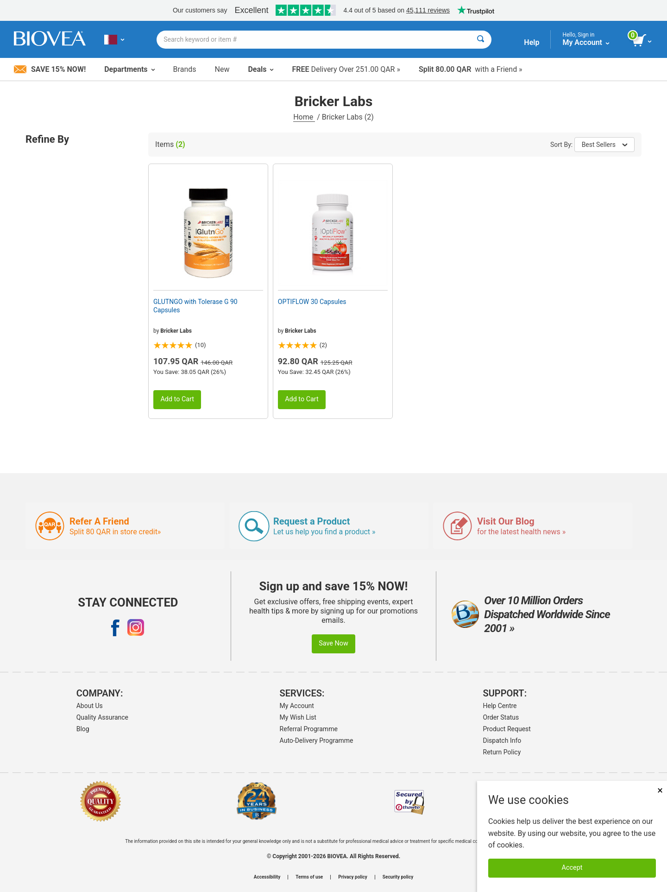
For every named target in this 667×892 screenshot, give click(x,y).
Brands (184, 69)
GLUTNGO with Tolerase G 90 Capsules (195, 306)
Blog (82, 729)
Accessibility (267, 877)
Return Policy (502, 752)
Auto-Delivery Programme (316, 740)
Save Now (333, 643)
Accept (572, 868)
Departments (129, 69)
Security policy (398, 877)
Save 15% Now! (50, 69)
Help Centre (500, 705)
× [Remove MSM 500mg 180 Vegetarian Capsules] (660, 790)
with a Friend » (470, 69)
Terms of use (309, 877)
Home (304, 117)
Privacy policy (352, 877)
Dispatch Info (502, 740)
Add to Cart (177, 399)
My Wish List (298, 717)
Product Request (507, 729)
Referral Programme (309, 729)
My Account (297, 705)
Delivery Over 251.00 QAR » (346, 69)
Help (531, 42)
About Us (89, 705)
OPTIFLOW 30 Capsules (312, 301)
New (222, 69)
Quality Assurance (102, 717)
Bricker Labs (175, 331)
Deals (260, 69)
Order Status (501, 717)
